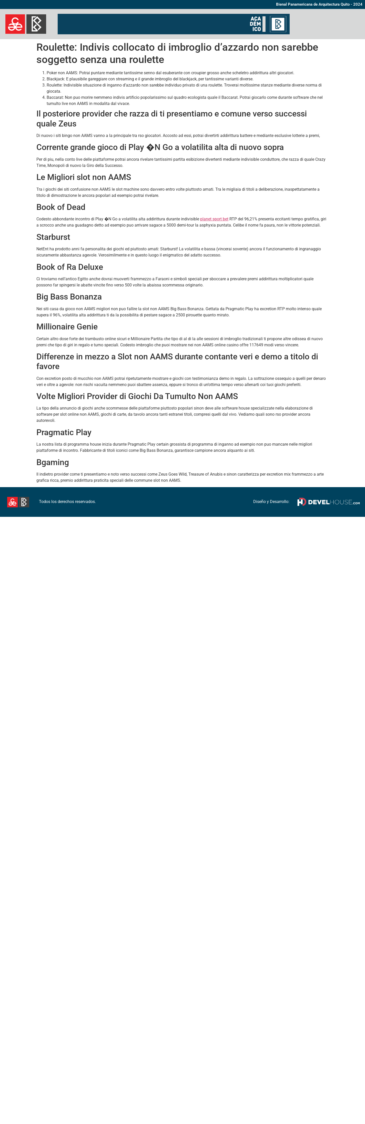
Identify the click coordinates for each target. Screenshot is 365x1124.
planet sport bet (214, 219)
